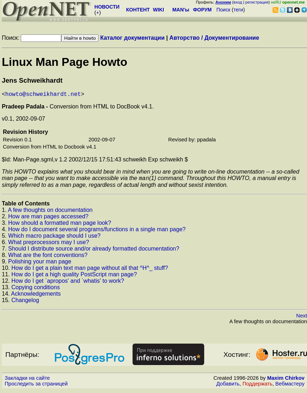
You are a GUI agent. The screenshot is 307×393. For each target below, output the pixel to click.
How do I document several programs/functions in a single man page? (97, 232)
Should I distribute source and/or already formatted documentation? (93, 251)
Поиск (223, 10)
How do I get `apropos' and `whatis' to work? (67, 283)
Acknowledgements (36, 296)
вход (238, 2)
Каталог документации (132, 38)
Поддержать (258, 386)
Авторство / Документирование (214, 38)
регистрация (257, 2)
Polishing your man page (39, 264)
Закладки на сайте (27, 380)
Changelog (25, 303)
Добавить (228, 386)
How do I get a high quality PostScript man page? (74, 277)
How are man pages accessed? (48, 219)
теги (238, 10)
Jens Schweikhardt (32, 80)
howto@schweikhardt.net (43, 95)
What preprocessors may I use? (48, 245)
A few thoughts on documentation (50, 212)
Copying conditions (35, 290)
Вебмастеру (289, 386)
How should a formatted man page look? (59, 225)
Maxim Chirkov (285, 380)
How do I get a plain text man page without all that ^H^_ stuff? (89, 270)
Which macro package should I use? (54, 238)
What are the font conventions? (47, 257)
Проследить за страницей (36, 386)
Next (301, 318)
